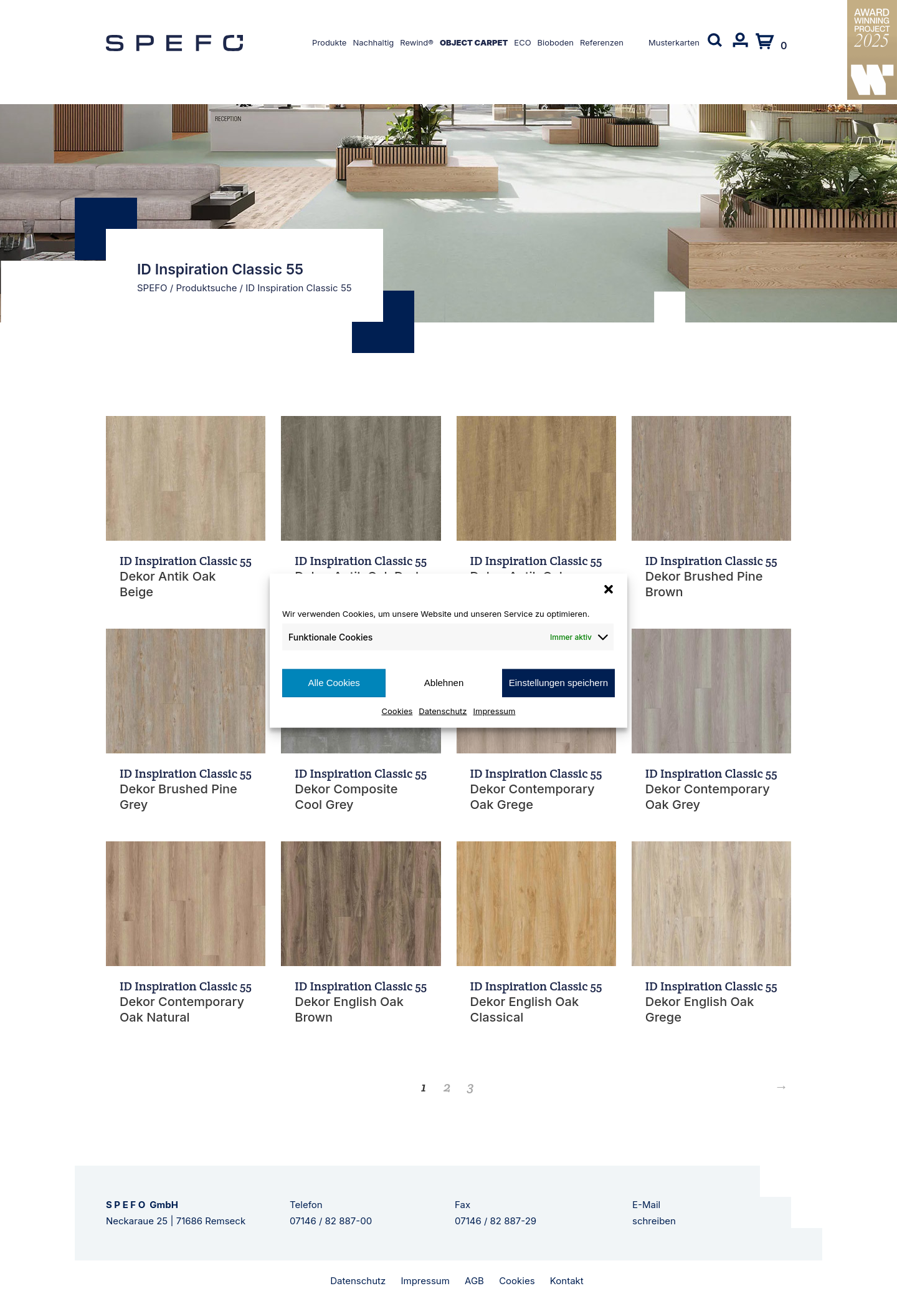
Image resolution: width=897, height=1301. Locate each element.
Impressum (494, 710)
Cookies (397, 710)
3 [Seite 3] (470, 1086)
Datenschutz (443, 710)
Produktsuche (206, 288)
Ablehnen (443, 682)
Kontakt (567, 1281)
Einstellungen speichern (558, 682)
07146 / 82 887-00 (331, 1221)
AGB (474, 1281)
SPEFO (152, 288)
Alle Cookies (333, 682)
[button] (608, 589)
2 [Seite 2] (447, 1086)
